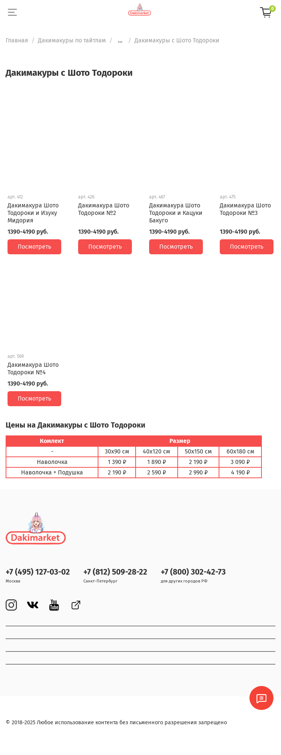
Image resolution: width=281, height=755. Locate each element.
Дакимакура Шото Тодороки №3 (245, 209)
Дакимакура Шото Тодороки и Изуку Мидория (33, 213)
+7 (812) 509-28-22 (115, 572)
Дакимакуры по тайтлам (72, 40)
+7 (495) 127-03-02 (38, 572)
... (120, 40)
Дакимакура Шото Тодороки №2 (103, 209)
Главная (17, 40)
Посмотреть (34, 246)
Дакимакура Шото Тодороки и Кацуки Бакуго (175, 213)
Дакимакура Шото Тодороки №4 (33, 368)
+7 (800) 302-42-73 (193, 572)
